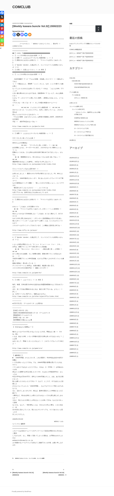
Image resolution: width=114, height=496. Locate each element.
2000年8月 (72, 279)
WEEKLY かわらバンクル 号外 (83, 125)
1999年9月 (72, 319)
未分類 (71, 140)
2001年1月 (72, 260)
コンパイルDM (32, 458)
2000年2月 (72, 301)
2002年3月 (72, 209)
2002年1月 (72, 216)
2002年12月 (73, 176)
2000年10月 (73, 271)
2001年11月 (73, 224)
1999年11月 (73, 312)
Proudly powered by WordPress (21, 491)
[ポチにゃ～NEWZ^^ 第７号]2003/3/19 (81, 57)
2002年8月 (72, 191)
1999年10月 (73, 316)
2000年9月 (72, 275)
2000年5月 (72, 290)
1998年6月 (72, 349)
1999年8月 (72, 323)
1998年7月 (72, 345)
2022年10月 (73, 157)
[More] (29, 34)
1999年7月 (72, 327)
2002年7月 (72, 194)
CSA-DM (74, 81)
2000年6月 (72, 286)
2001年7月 (72, 238)
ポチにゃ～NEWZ (79, 98)
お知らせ (72, 103)
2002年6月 (72, 198)
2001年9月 (72, 231)
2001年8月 (72, 235)
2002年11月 (73, 180)
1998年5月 (72, 352)
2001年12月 (73, 220)
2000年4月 (72, 294)
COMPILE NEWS (79, 118)
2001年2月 (72, 257)
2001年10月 (73, 227)
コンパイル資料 (40, 458)
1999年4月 (72, 334)
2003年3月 (72, 165)
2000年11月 (73, 268)
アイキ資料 (72, 92)
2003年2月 (72, 168)
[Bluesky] (26, 34)
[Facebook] (14, 34)
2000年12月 (73, 264)
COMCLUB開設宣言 (75, 49)
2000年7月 (72, 283)
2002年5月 (72, 202)
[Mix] (2, 36)
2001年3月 (72, 253)
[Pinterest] (2, 29)
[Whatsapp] (2, 40)
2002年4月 (72, 205)
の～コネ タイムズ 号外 (81, 132)
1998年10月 (73, 341)
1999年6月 (72, 330)
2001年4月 (72, 249)
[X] (18, 34)
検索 (70, 23)
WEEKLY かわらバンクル (21, 458)
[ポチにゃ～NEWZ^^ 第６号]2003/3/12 (81, 60)
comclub (21, 7)
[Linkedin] (2, 25)
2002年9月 (72, 187)
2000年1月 (72, 305)
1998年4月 (72, 356)
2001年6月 (72, 242)
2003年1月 (72, 172)
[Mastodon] (22, 34)
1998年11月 (73, 338)
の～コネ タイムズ (80, 128)
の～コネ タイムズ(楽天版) (82, 135)
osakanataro (28, 23)
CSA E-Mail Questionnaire (82, 84)
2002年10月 (73, 183)
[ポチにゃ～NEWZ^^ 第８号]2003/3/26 (81, 53)
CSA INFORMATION (80, 87)
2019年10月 (73, 161)
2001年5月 (72, 246)
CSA (70, 78)
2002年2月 (72, 213)
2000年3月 (72, 297)
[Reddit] (2, 21)
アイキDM (75, 95)
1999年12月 (73, 308)
